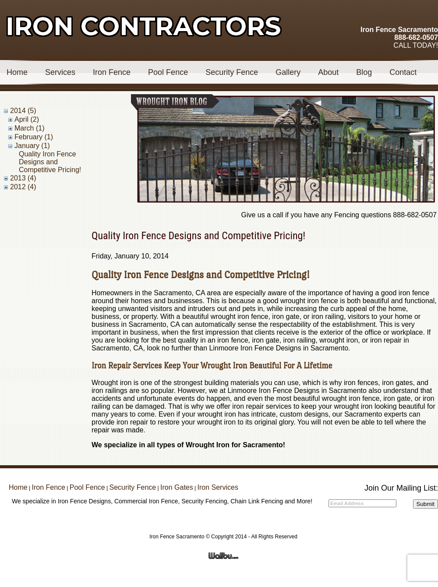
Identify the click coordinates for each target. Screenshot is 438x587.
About (328, 72)
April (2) (26, 119)
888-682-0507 (416, 37)
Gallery (288, 72)
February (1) (33, 137)
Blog (364, 72)
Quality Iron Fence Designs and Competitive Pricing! (50, 161)
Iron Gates (176, 487)
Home (17, 72)
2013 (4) (23, 178)
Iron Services (218, 487)
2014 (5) (23, 110)
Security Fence (231, 72)
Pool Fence (168, 72)
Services (60, 72)
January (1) (32, 145)
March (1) (29, 128)
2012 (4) (23, 187)
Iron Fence (112, 72)
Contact (403, 72)
